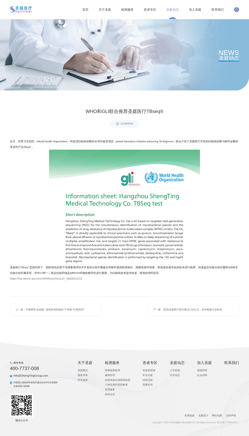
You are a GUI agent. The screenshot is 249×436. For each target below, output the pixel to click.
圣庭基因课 (149, 369)
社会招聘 (202, 374)
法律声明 (231, 414)
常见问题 (148, 374)
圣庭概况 (83, 369)
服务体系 (83, 374)
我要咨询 (148, 384)
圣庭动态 (172, 9)
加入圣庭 (195, 9)
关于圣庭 (105, 9)
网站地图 (217, 414)
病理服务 (110, 388)
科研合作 (110, 393)
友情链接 (189, 414)
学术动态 (175, 374)
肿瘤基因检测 (112, 369)
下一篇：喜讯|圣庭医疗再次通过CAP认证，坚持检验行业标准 (187, 308)
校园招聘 (202, 369)
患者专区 (150, 9)
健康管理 (110, 374)
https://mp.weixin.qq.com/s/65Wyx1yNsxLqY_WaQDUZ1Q (46, 278)
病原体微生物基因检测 (117, 379)
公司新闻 (175, 369)
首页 (85, 9)
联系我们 (217, 9)
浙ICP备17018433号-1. (228, 421)
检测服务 (127, 9)
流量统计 (203, 414)
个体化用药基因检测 (116, 384)
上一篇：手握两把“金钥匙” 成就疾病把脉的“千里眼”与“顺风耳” (50, 308)
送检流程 (148, 379)
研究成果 (83, 379)
